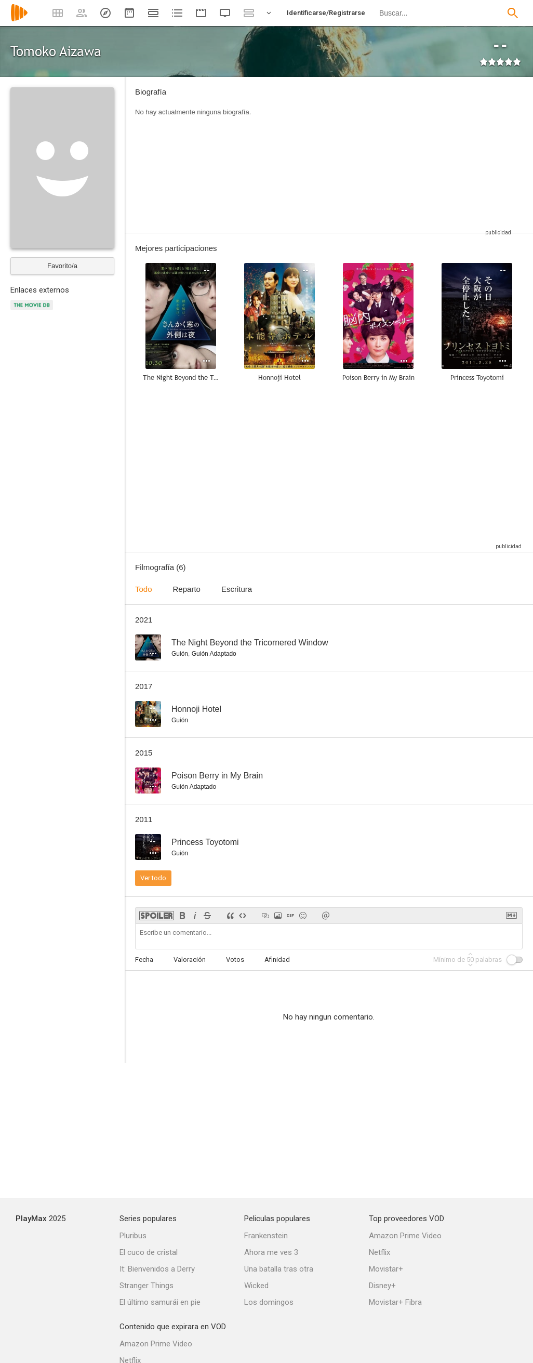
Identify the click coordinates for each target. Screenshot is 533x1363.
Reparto (187, 589)
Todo (143, 589)
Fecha (144, 959)
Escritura (236, 589)
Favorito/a (62, 266)
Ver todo (153, 878)
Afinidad (277, 959)
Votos (235, 959)
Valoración (190, 959)
